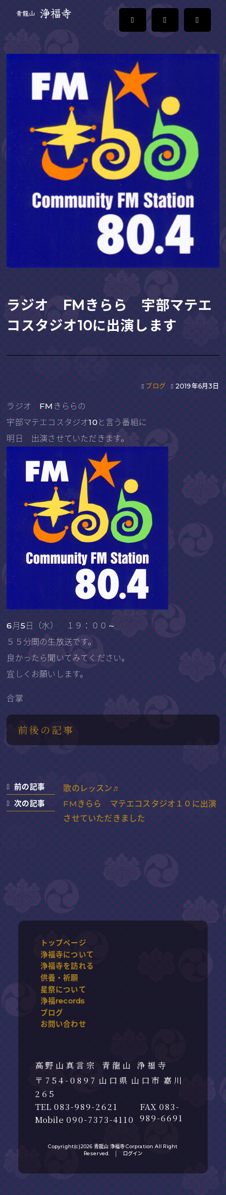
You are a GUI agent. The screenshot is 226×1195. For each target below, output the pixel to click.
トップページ (63, 942)
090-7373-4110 (100, 1120)
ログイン (133, 1153)
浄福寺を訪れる (67, 965)
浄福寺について (67, 954)
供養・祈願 (59, 977)
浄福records (62, 1000)
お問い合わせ (63, 1024)
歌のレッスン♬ (91, 788)
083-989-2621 (86, 1107)
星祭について (63, 989)
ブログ (156, 386)
